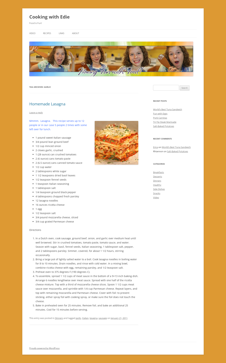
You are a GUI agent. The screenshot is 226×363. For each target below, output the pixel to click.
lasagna (93, 318)
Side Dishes (159, 189)
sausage (103, 318)
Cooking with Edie (49, 17)
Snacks (156, 193)
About (75, 33)
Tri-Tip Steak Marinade (164, 122)
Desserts (157, 176)
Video (32, 33)
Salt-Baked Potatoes (163, 126)
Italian (85, 318)
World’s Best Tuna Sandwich (167, 109)
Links (61, 33)
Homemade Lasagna (47, 103)
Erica (155, 147)
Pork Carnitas (160, 117)
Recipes (47, 33)
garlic (78, 318)
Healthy (157, 184)
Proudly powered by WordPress (44, 348)
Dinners (59, 318)
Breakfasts (158, 172)
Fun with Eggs (160, 113)
